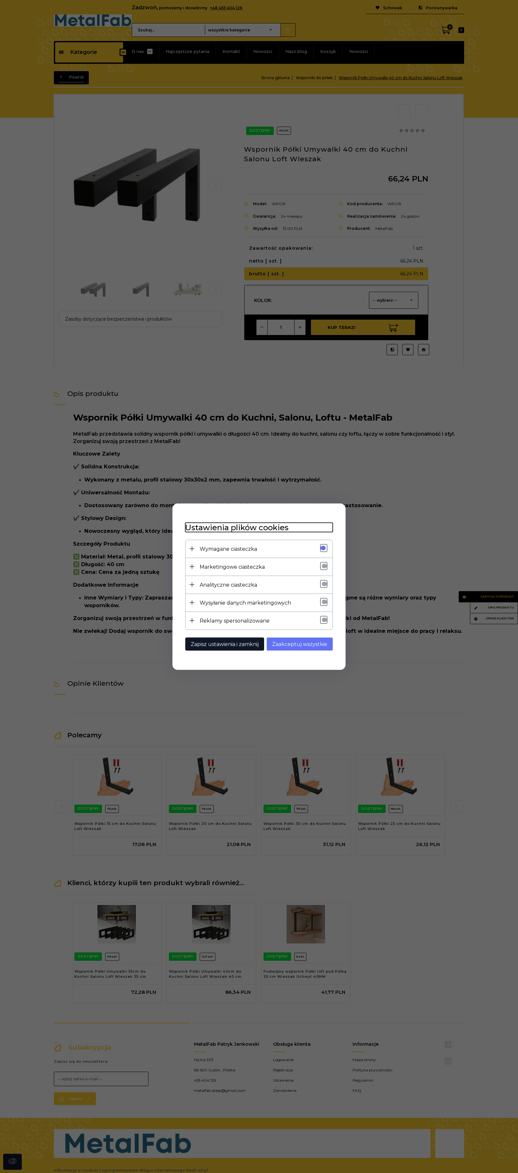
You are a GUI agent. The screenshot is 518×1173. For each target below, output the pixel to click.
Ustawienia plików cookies (236, 527)
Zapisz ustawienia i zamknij (225, 644)
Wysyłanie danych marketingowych (245, 602)
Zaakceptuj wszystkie (299, 644)
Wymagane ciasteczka (228, 549)
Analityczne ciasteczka (228, 585)
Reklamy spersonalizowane (235, 620)
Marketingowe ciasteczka (232, 567)
